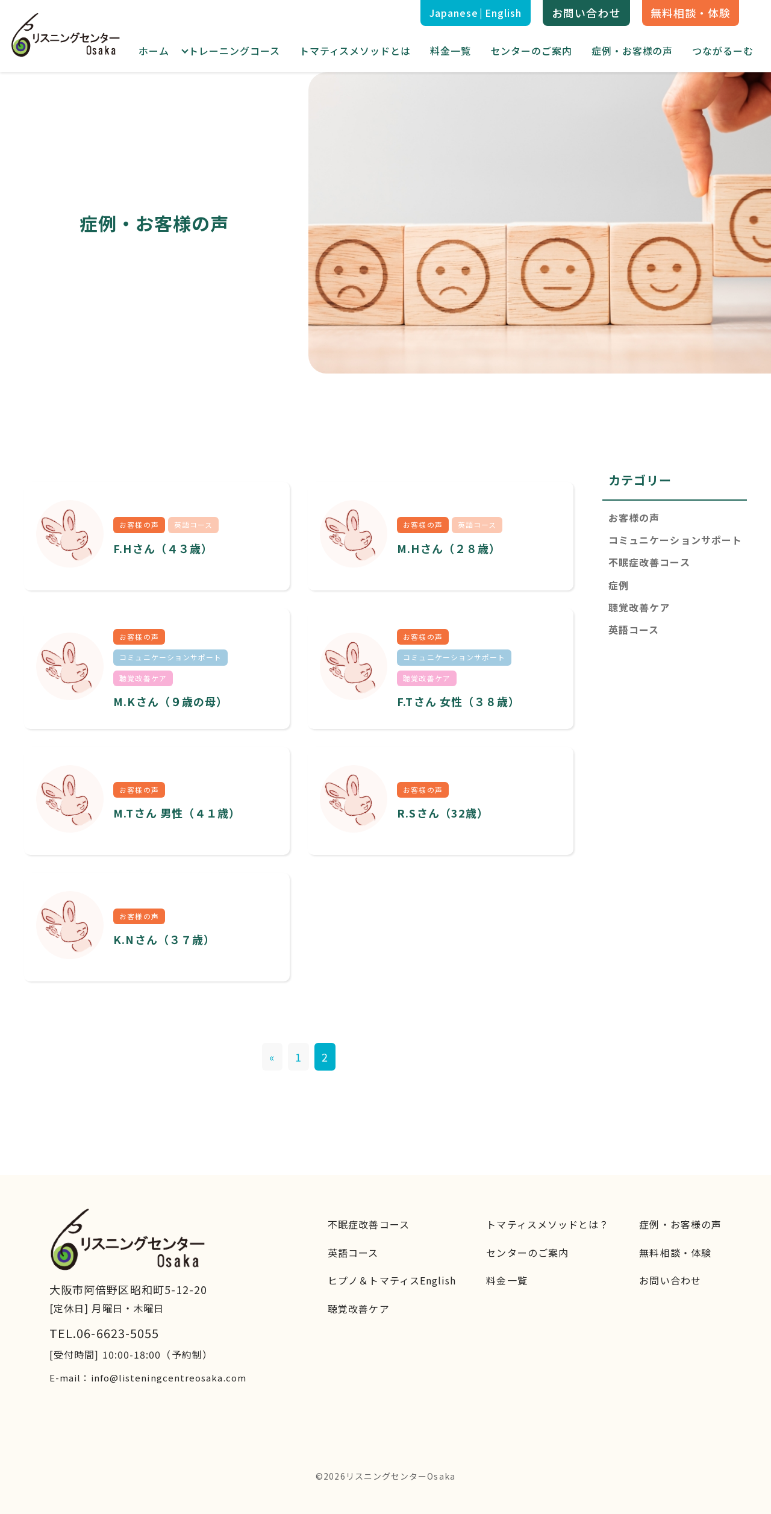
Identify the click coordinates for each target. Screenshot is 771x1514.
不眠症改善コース (649, 562)
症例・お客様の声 (632, 50)
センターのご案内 (531, 50)
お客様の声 (634, 517)
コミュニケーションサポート (675, 540)
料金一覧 (450, 50)
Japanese (454, 12)
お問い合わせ (586, 12)
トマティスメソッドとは (355, 50)
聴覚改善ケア (639, 607)
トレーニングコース (234, 50)
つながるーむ (723, 50)
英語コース (633, 629)
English (503, 12)
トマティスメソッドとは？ (547, 1224)
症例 (618, 585)
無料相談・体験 (691, 12)
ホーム (154, 50)
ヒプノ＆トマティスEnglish (392, 1280)
